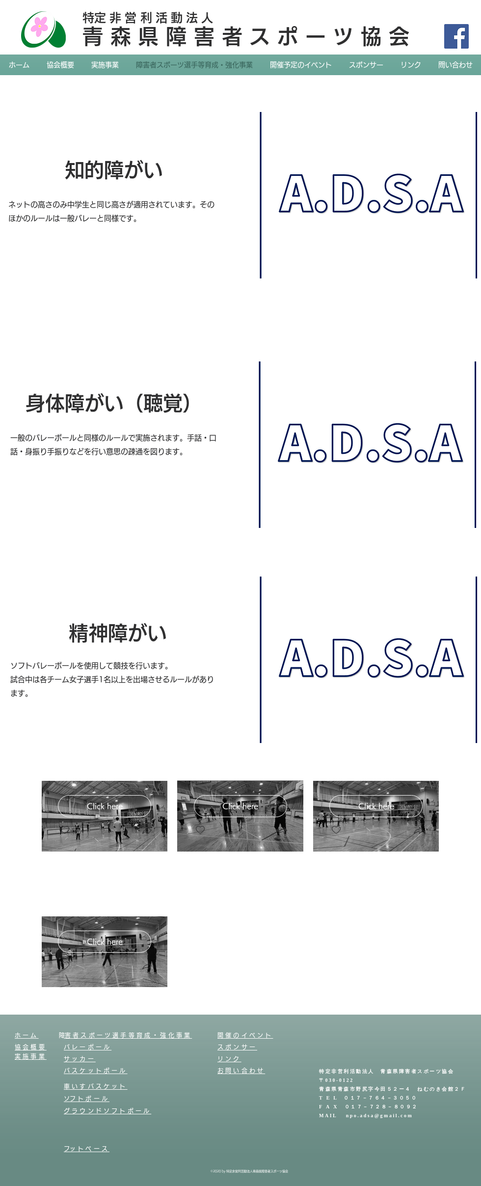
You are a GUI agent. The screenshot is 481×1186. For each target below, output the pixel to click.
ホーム (27, 1035)
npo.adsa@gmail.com (379, 1116)
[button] (147, 832)
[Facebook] (456, 36)
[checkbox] (65, 830)
